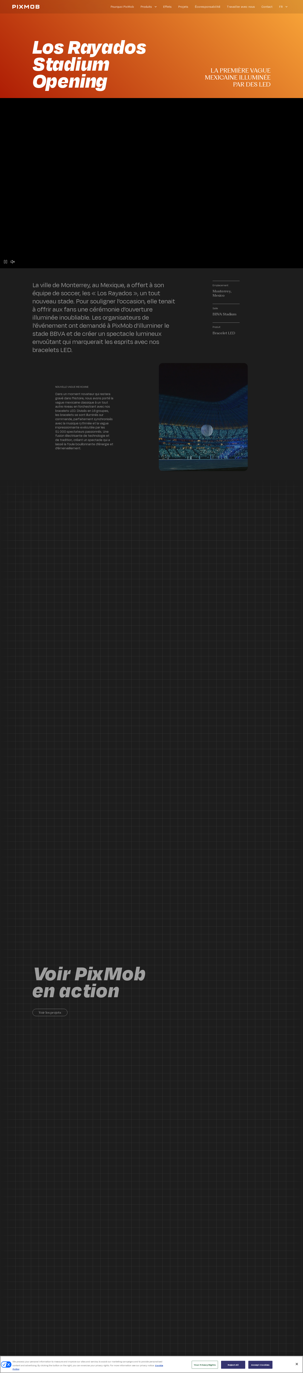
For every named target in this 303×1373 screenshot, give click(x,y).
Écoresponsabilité (207, 7)
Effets (167, 7)
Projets (183, 7)
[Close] (297, 1364)
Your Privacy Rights (205, 1364)
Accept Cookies (260, 1364)
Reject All (233, 1364)
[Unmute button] (12, 262)
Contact (266, 7)
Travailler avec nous (241, 7)
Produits (146, 7)
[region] (151, 1364)
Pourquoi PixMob (122, 7)
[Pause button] (5, 262)
